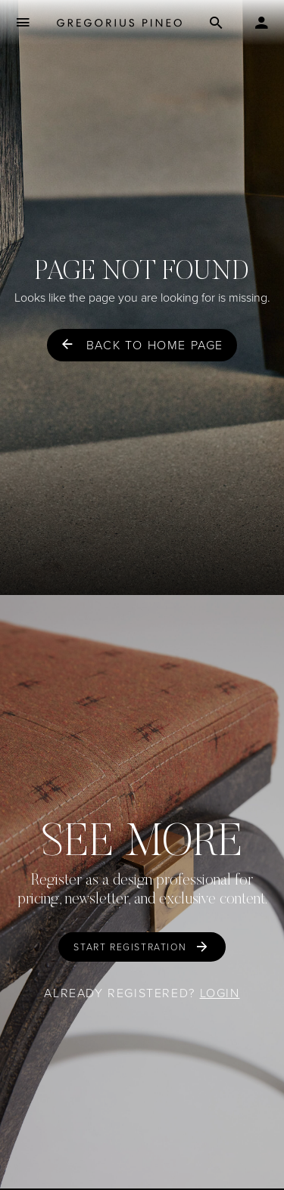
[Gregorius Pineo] (119, 23)
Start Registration (129, 947)
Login (220, 993)
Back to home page (154, 345)
